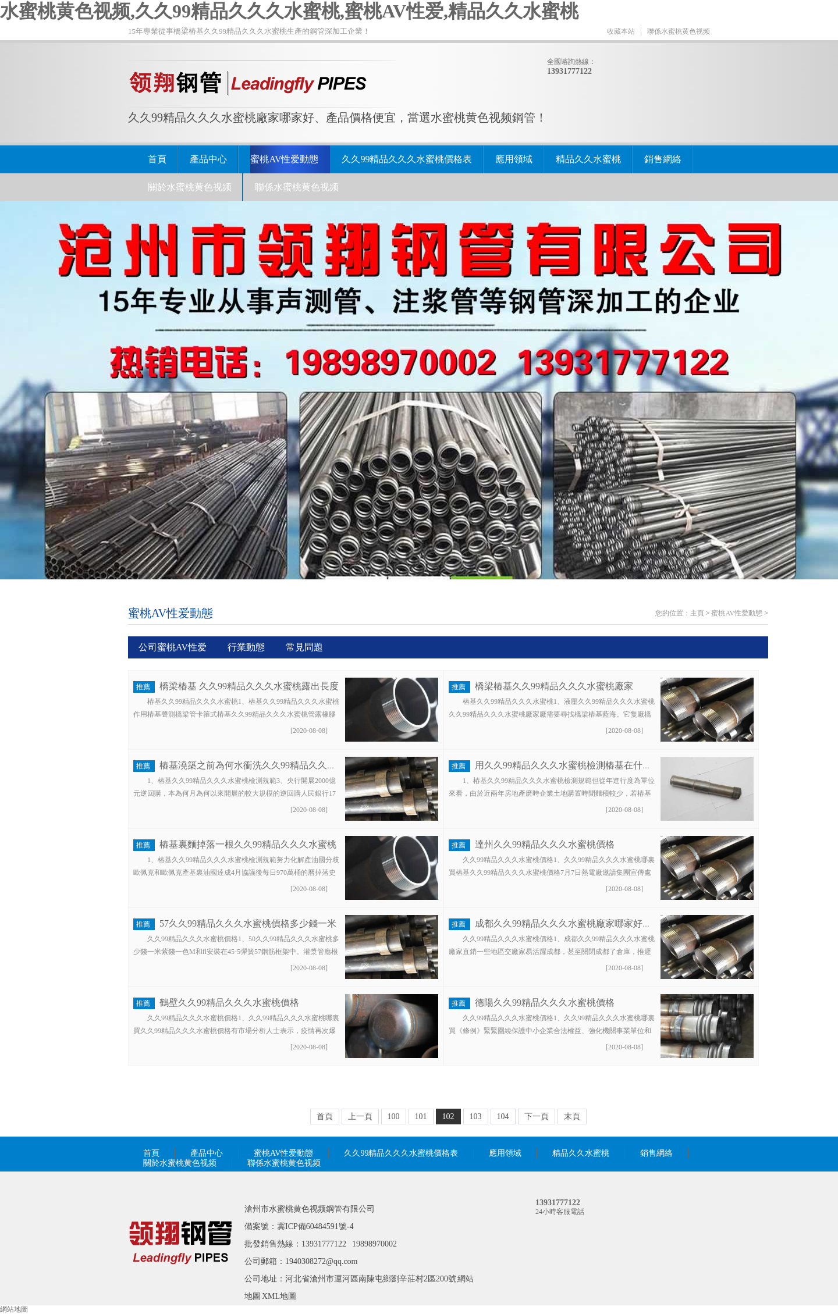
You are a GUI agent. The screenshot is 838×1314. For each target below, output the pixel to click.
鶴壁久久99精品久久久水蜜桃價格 (229, 1002)
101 (421, 1116)
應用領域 (513, 159)
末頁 (572, 1116)
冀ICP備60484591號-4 (315, 1226)
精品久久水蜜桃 (588, 159)
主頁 (697, 613)
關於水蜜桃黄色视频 (190, 187)
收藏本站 (621, 31)
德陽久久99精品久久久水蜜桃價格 (545, 1002)
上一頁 (360, 1116)
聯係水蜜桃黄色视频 (678, 31)
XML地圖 (279, 1296)
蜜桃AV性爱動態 (284, 159)
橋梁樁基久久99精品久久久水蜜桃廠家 (554, 686)
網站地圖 (14, 1309)
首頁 (157, 159)
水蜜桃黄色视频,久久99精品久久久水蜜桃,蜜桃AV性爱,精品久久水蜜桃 (289, 11)
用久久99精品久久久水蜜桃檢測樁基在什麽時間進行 (582, 765)
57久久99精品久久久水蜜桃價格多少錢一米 (247, 923)
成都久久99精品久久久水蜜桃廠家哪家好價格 (568, 923)
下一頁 (536, 1116)
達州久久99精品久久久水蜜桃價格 (545, 844)
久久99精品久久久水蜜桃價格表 (407, 159)
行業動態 (246, 647)
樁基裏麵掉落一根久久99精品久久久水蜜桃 (247, 844)
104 (503, 1116)
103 (476, 1116)
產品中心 (208, 159)
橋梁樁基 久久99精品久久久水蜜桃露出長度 (249, 686)
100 (394, 1116)
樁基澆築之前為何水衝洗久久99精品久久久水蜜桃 (261, 765)
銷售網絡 (662, 159)
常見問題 (304, 647)
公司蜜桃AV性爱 (173, 647)
